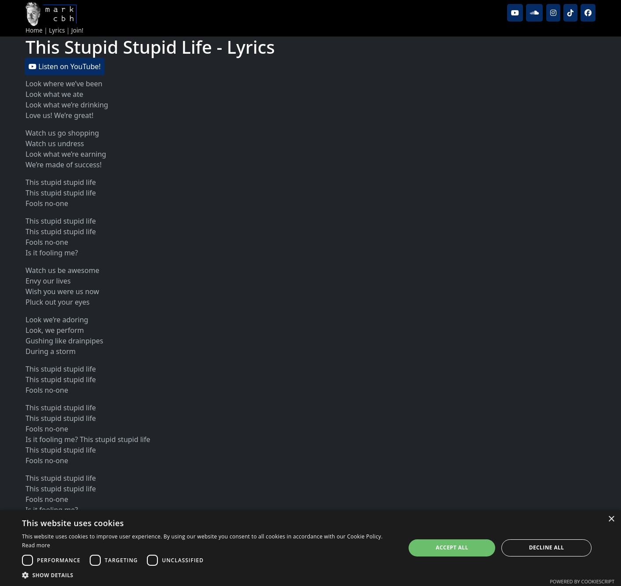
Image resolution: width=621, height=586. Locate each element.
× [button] (611, 519)
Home (34, 30)
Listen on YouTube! (65, 66)
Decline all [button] (546, 547)
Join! (77, 30)
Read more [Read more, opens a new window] (36, 545)
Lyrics (57, 30)
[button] (208, 575)
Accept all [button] (452, 547)
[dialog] (310, 548)
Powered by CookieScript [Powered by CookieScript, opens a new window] (582, 581)
